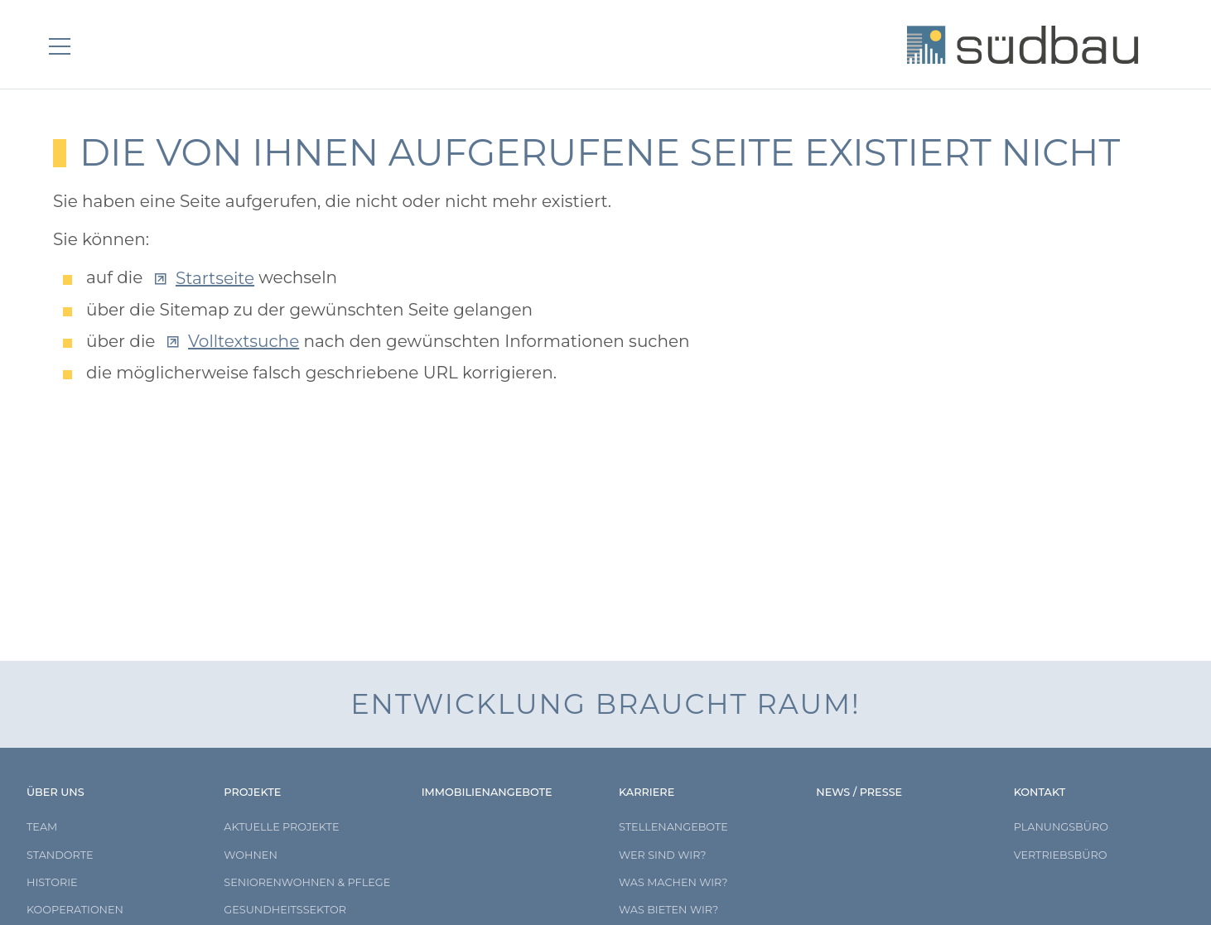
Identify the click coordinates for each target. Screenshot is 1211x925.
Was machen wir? (673, 882)
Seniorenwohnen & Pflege (307, 882)
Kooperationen (75, 909)
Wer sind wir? (663, 855)
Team (42, 827)
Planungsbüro (1061, 827)
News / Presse (859, 792)
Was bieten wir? (668, 909)
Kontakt (1040, 792)
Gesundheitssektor (285, 909)
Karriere (646, 792)
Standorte (60, 855)
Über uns (55, 792)
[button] (66, 46)
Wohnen (250, 855)
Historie (52, 882)
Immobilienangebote (487, 792)
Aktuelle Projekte (281, 827)
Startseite (215, 278)
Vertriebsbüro (1060, 855)
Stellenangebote (673, 827)
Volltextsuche (243, 341)
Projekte (252, 792)
